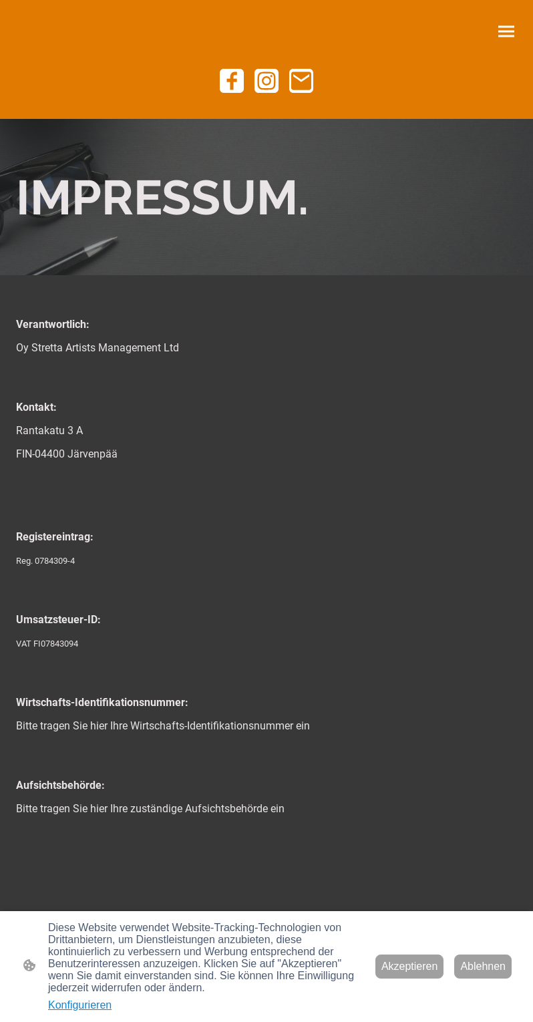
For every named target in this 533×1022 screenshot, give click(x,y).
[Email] (301, 81)
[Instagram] (266, 81)
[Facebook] (232, 81)
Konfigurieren (80, 1005)
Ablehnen (483, 966)
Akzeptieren (409, 966)
